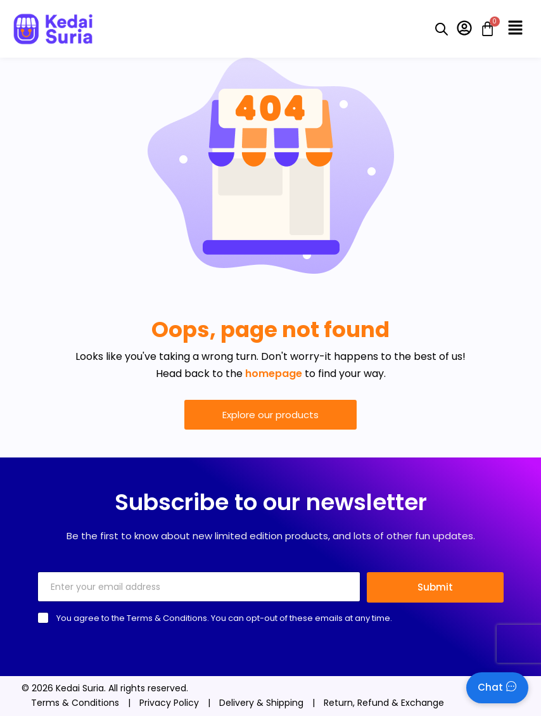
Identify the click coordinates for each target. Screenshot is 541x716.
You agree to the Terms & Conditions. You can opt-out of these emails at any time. (224, 618)
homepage (273, 373)
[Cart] (483, 29)
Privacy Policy (169, 702)
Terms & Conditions (75, 702)
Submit (435, 587)
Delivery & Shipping (261, 702)
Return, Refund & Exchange (384, 702)
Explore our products (270, 414)
